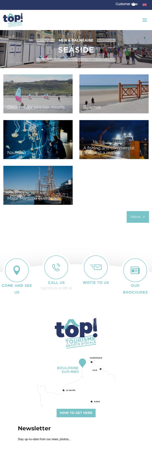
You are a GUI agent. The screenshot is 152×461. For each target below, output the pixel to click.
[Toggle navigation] (145, 20)
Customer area (127, 4)
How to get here (76, 413)
